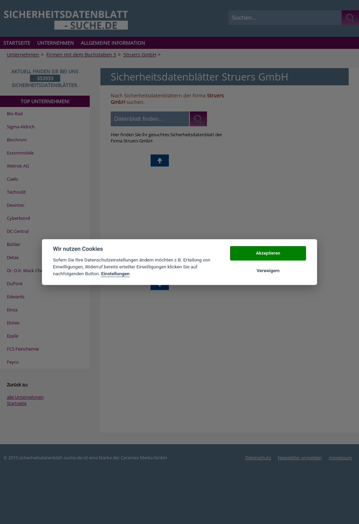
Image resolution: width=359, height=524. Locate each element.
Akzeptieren (268, 253)
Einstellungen (115, 274)
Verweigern (268, 270)
